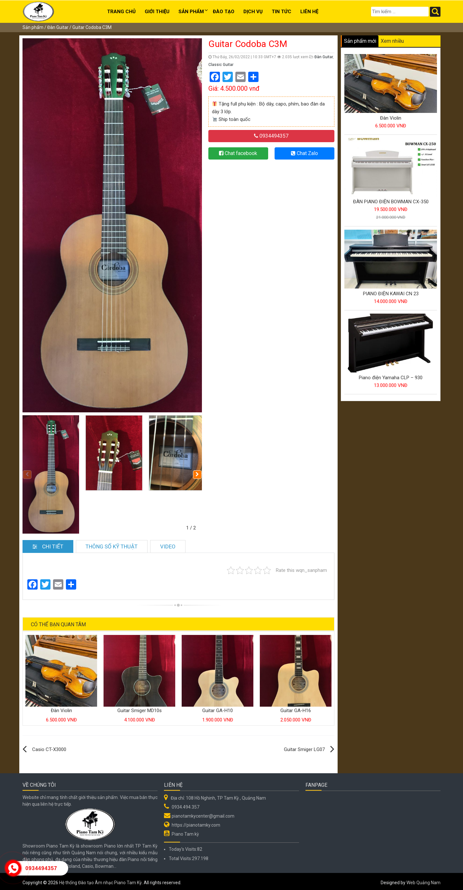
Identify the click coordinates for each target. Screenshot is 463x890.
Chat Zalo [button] (304, 153)
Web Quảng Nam (423, 880)
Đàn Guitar (57, 27)
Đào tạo (223, 11)
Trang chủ (121, 11)
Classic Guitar (220, 64)
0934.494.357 (185, 804)
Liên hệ (309, 11)
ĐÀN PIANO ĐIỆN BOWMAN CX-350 (391, 202)
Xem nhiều (392, 41)
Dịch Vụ (253, 11)
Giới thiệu (157, 11)
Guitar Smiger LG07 (304, 747)
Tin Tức (281, 11)
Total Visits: (180, 856)
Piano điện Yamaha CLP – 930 (390, 378)
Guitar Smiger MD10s (139, 708)
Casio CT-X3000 (49, 747)
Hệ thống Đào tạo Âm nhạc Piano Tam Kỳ (100, 880)
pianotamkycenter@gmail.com (203, 813)
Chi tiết (47, 544)
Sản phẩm (191, 11)
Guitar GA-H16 (295, 708)
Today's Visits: (183, 846)
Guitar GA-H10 (217, 708)
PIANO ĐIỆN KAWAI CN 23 (391, 294)
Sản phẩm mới (360, 41)
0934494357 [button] (271, 136)
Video (168, 544)
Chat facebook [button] (238, 153)
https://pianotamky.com (196, 822)
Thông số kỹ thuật (112, 544)
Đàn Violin (61, 708)
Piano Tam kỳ (185, 831)
